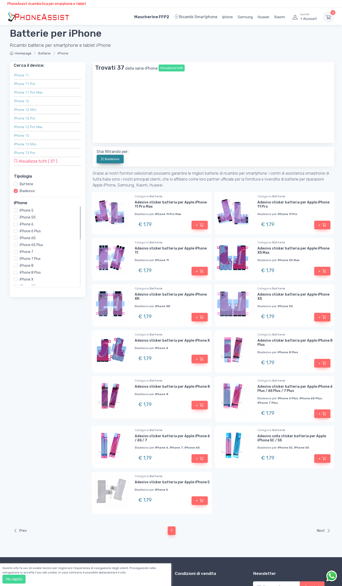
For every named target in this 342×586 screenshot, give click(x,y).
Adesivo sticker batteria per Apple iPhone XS (293, 228)
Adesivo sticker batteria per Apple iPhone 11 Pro (293, 136)
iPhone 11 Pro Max (28, 92)
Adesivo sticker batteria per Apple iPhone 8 (172, 319)
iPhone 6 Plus (30, 231)
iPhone (63, 53)
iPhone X (26, 279)
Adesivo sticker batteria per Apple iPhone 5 (172, 414)
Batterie (44, 53)
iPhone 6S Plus (31, 245)
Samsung (245, 17)
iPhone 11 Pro (24, 83)
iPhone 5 (26, 210)
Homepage (20, 53)
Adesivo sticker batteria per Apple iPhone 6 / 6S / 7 (172, 370)
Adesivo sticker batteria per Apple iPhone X (172, 272)
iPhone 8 (26, 266)
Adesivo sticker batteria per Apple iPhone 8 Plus (295, 274)
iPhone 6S (28, 238)
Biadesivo (27, 191)
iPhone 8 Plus (30, 272)
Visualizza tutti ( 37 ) (35, 161)
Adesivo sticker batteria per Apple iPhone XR (171, 228)
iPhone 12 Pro (24, 118)
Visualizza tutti (171, 68)
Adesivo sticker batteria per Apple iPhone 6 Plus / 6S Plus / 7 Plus (294, 321)
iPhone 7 (26, 252)
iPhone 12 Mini (25, 109)
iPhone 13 (21, 135)
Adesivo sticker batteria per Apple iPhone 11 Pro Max (171, 136)
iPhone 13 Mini (25, 144)
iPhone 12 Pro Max (28, 126)
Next (323, 462)
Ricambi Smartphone (195, 17)
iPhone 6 (26, 224)
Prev (20, 462)
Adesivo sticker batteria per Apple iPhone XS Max (293, 182)
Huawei (263, 17)
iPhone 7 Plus (30, 259)
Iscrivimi (312, 519)
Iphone (227, 17)
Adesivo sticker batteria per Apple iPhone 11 (171, 182)
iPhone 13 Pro (24, 152)
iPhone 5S (28, 217)
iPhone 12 (21, 101)
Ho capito (14, 579)
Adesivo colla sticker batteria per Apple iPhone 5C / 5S (291, 370)
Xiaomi (279, 17)
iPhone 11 (21, 75)
